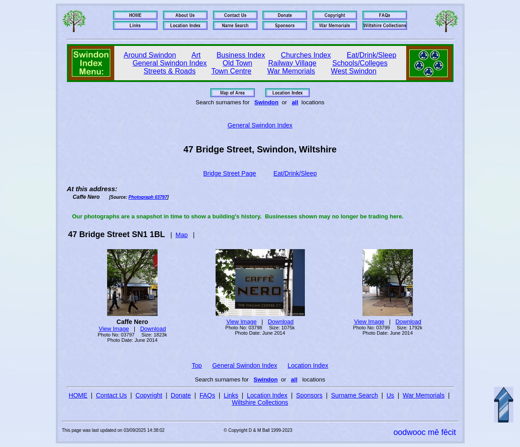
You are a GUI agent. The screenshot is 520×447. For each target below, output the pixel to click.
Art (195, 55)
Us (390, 395)
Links (231, 395)
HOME (78, 395)
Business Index (240, 55)
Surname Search (354, 395)
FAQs (207, 395)
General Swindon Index (170, 63)
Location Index (307, 365)
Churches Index (306, 55)
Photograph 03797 (148, 197)
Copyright (148, 395)
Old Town (237, 63)
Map (181, 234)
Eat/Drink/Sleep (371, 55)
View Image (114, 328)
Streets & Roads (170, 71)
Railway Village (292, 63)
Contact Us (111, 395)
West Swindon (353, 71)
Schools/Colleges (360, 63)
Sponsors (309, 395)
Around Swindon (150, 55)
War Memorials (291, 71)
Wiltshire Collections (260, 402)
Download (153, 328)
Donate (181, 395)
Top (197, 365)
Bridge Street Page (229, 173)
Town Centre (231, 71)
